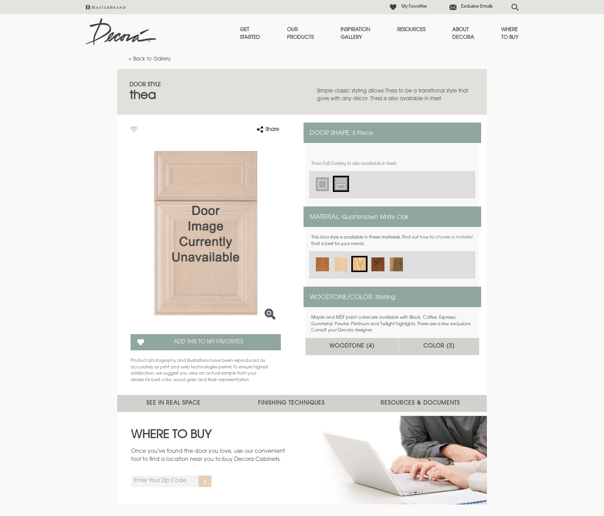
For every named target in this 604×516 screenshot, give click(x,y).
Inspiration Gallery (355, 33)
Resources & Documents (420, 403)
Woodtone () (351, 346)
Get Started (250, 33)
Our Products (300, 33)
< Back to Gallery (150, 59)
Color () (439, 346)
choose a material (454, 237)
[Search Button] (515, 7)
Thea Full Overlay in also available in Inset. (354, 164)
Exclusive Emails (476, 7)
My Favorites (413, 7)
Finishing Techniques (291, 403)
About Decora (463, 33)
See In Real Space (173, 403)
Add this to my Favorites (208, 342)
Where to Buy (509, 33)
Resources (411, 29)
